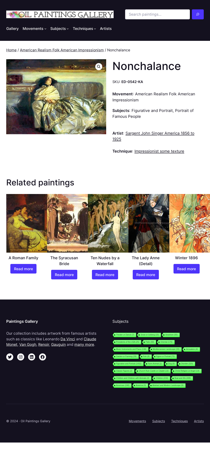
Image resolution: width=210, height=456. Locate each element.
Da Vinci (68, 339)
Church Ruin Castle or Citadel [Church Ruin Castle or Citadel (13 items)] (154, 371)
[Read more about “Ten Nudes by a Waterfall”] (105, 274)
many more (84, 344)
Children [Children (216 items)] (162, 378)
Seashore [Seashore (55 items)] (171, 335)
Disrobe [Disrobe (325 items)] (187, 364)
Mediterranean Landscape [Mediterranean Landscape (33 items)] (166, 349)
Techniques (179, 421)
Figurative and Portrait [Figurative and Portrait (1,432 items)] (128, 364)
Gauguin (58, 344)
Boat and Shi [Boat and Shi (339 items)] (182, 378)
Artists (199, 421)
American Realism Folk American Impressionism (62, 50)
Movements (137, 421)
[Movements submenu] (45, 28)
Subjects (158, 421)
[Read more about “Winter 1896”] (187, 269)
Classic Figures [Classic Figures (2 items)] (124, 371)
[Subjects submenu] (68, 28)
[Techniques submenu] (95, 28)
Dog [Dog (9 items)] (171, 364)
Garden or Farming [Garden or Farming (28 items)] (126, 356)
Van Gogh (27, 344)
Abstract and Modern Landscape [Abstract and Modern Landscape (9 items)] (168, 385)
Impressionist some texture (159, 151)
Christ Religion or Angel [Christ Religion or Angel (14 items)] (187, 371)
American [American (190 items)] (122, 385)
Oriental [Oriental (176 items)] (166, 342)
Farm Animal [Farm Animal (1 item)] (155, 364)
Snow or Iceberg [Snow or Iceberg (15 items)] (150, 335)
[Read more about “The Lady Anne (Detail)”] (146, 274)
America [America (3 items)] (141, 385)
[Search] (198, 14)
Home (11, 50)
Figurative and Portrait (152, 110)
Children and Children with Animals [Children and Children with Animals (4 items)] (132, 378)
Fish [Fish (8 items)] (146, 356)
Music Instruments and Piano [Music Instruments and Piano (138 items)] (131, 349)
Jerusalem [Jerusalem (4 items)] (192, 349)
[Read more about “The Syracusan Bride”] (64, 274)
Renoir (43, 344)
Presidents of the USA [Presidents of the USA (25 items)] (127, 342)
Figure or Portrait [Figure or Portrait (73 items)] (165, 356)
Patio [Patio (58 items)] (150, 342)
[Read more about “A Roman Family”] (23, 269)
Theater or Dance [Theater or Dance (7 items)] (125, 335)
